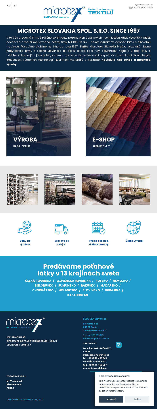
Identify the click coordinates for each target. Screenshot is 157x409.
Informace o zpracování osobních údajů (31, 341)
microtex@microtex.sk (141, 7)
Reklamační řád (15, 337)
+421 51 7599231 (144, 4)
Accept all (111, 399)
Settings (137, 399)
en (15, 5)
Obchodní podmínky (18, 344)
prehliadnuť (22, 146)
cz (8, 5)
